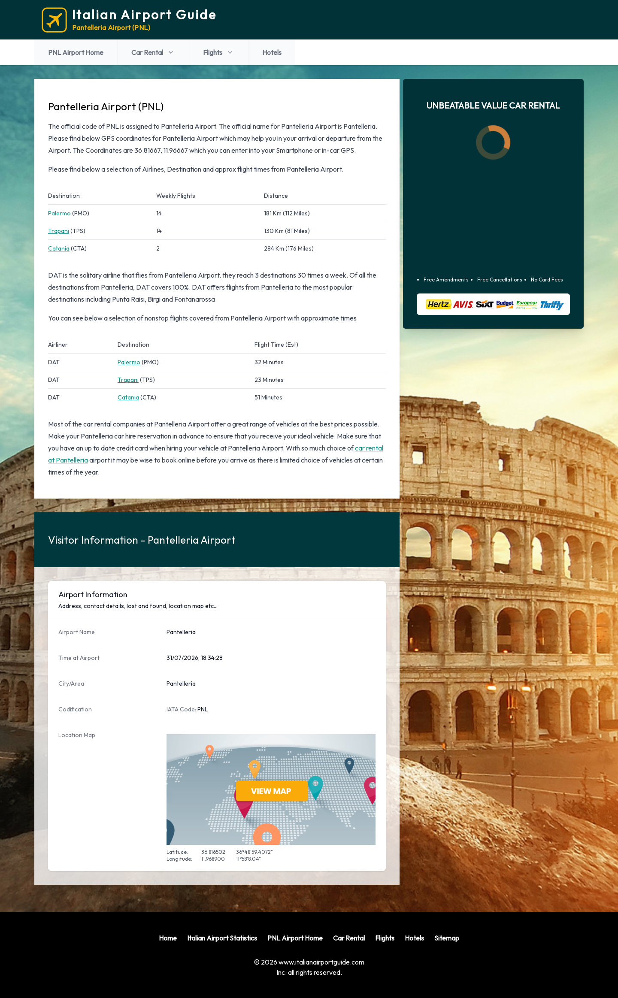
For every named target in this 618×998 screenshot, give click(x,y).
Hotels (272, 52)
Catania (59, 248)
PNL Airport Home (75, 52)
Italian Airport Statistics (222, 938)
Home (168, 938)
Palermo (59, 213)
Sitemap (446, 938)
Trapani (58, 231)
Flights (218, 52)
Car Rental (153, 52)
